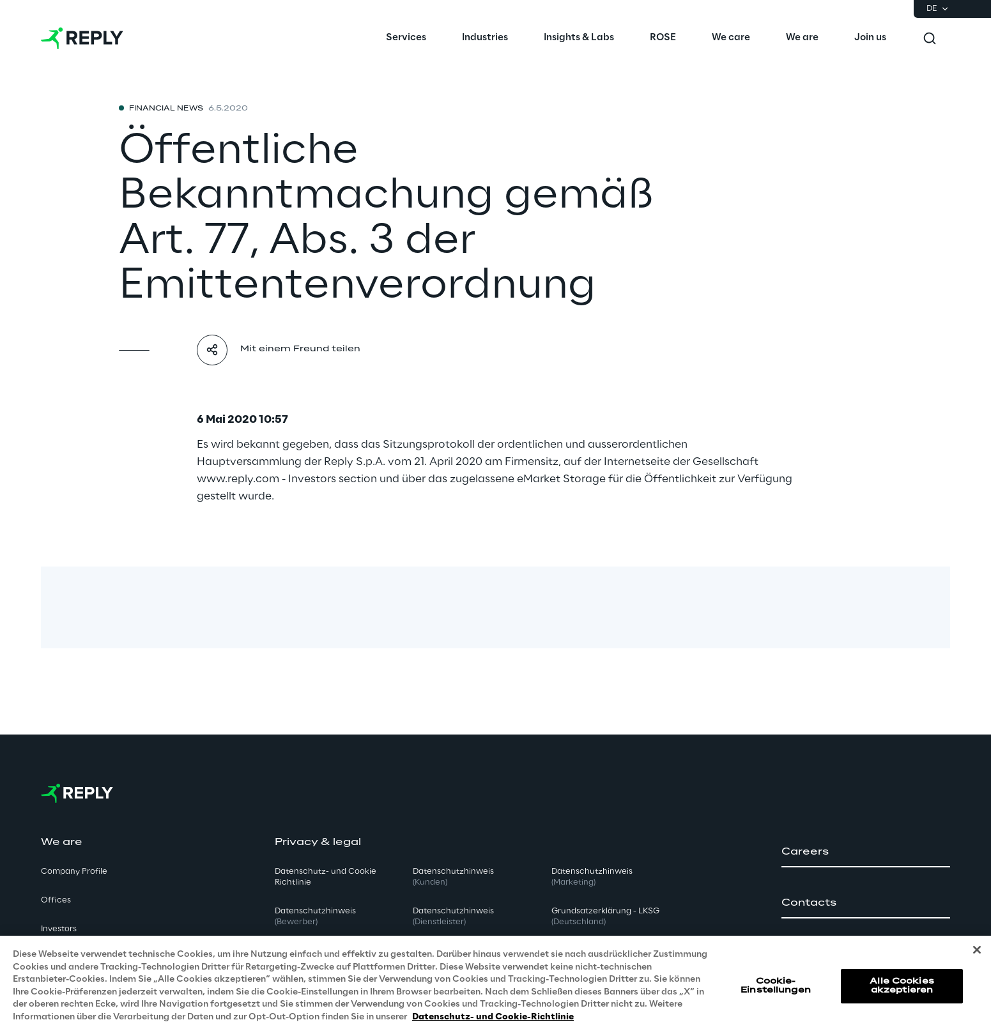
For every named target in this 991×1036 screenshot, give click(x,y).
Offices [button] (56, 900)
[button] (865, 852)
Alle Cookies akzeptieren (901, 989)
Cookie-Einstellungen (776, 989)
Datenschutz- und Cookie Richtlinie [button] (325, 877)
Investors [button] (59, 929)
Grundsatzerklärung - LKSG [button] (605, 916)
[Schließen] (977, 954)
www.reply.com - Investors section (287, 479)
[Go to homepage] (82, 38)
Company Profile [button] (74, 871)
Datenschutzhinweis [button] (315, 916)
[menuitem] (406, 38)
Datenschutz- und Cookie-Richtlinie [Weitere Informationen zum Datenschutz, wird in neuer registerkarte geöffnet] (493, 1021)
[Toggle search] (929, 38)
